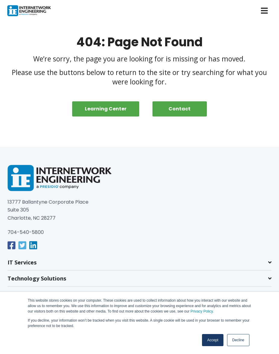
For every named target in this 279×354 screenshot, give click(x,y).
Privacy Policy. (201, 311)
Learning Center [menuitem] (106, 108)
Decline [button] (238, 340)
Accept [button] (212, 340)
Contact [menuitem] (179, 108)
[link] (11, 245)
